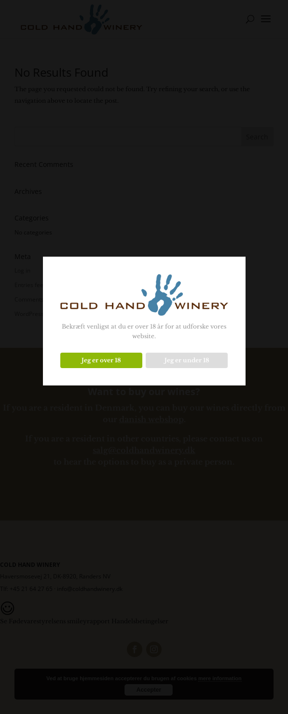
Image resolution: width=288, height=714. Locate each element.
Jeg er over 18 (101, 360)
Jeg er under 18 (187, 360)
